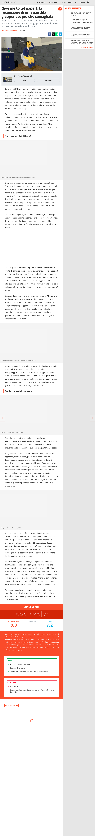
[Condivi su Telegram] (60, 34)
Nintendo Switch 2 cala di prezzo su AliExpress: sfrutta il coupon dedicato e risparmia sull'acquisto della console (82, 42)
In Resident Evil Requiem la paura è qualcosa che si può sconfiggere (81, 35)
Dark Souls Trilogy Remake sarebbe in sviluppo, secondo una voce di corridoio (81, 13)
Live (76, 2)
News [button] (62, 2)
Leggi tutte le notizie (87, 47)
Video (70, 2)
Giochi (82, 2)
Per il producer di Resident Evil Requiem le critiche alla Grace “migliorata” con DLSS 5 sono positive (81, 20)
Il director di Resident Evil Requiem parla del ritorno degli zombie (81, 28)
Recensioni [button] (52, 2)
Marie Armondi (14, 30)
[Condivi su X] (53, 34)
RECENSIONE (4, 30)
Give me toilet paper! (23, 76)
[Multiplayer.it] (8, 2)
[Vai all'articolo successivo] (2, 418)
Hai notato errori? (11, 705)
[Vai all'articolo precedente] (92, 418)
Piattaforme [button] (39, 2)
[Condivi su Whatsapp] (56, 34)
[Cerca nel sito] (88, 2)
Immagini (48, 80)
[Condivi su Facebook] (49, 34)
